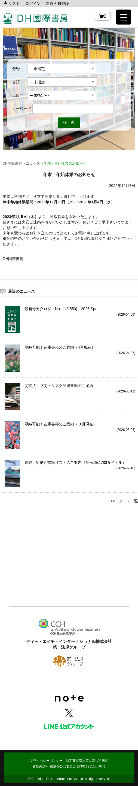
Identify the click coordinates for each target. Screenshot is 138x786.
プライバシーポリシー (46, 761)
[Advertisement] (69, 562)
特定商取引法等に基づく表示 (87, 761)
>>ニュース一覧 (124, 501)
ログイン (33, 3)
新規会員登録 (57, 3)
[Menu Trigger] (123, 17)
